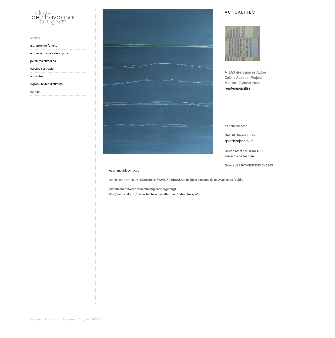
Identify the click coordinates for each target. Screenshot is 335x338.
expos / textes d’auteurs (46, 84)
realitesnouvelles (237, 88)
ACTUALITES (240, 12)
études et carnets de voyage (49, 53)
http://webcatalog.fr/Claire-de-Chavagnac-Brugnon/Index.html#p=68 (154, 194)
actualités (36, 76)
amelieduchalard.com (239, 156)
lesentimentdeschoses (123, 170)
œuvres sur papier (42, 68)
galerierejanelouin (239, 141)
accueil (35, 38)
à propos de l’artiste (43, 45)
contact (35, 91)
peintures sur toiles (43, 61)
